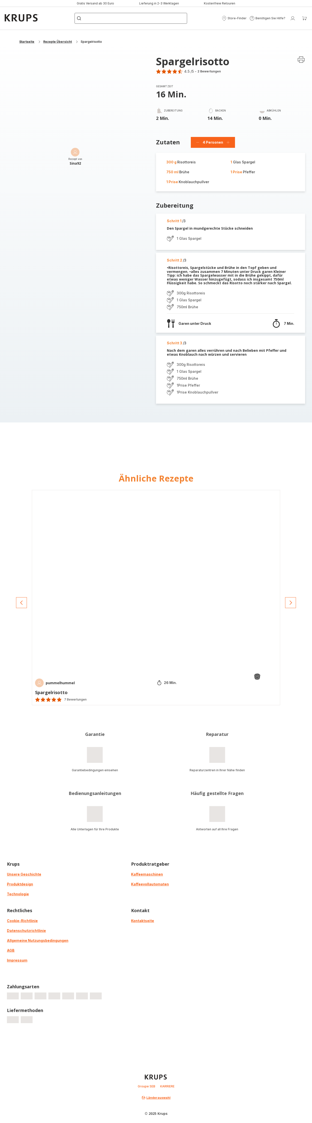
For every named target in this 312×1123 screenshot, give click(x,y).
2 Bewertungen (209, 71)
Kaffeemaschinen (147, 874)
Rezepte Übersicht (57, 42)
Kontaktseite (142, 921)
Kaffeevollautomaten (150, 884)
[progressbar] (13, 995)
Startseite (26, 42)
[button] (234, 18)
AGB (11, 950)
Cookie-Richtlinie (22, 921)
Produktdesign (20, 884)
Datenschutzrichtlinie (26, 930)
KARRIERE (167, 1086)
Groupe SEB (146, 1086)
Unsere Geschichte (24, 874)
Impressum (17, 960)
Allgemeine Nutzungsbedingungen (37, 940)
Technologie (18, 894)
